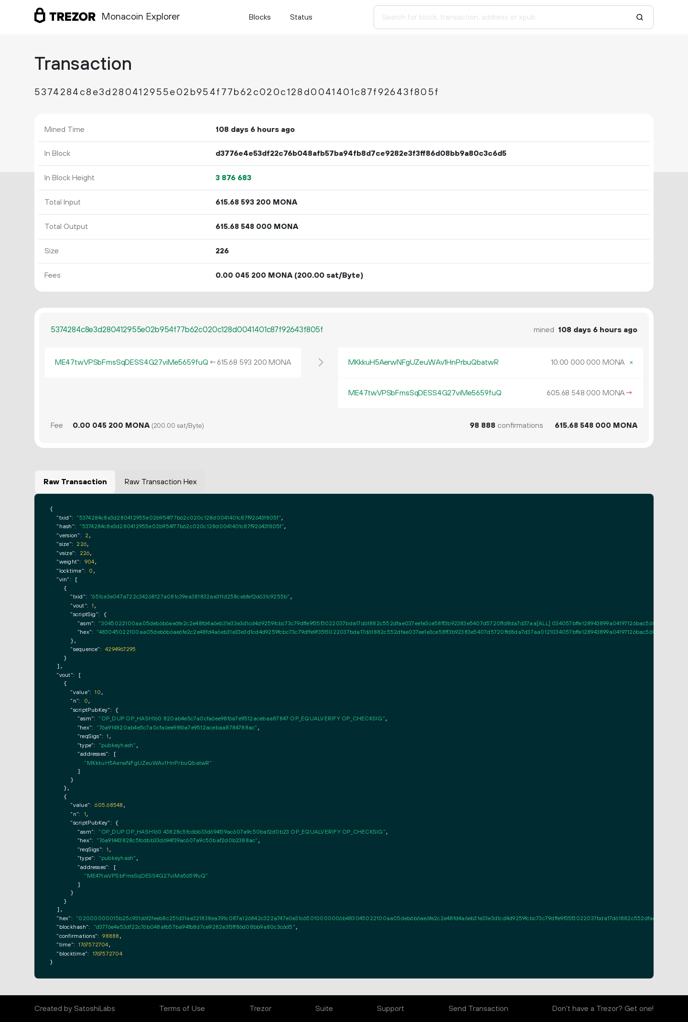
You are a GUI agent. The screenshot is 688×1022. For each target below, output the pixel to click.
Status (301, 17)
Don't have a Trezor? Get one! (603, 1008)
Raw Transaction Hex (161, 482)
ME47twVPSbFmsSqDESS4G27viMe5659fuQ (131, 362)
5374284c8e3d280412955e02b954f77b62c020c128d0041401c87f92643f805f (187, 330)
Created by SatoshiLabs (74, 1008)
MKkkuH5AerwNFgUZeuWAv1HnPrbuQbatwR (423, 362)
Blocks (260, 17)
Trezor (260, 1008)
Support (390, 1008)
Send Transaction (478, 1008)
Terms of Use (182, 1008)
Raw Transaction (75, 482)
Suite (324, 1008)
